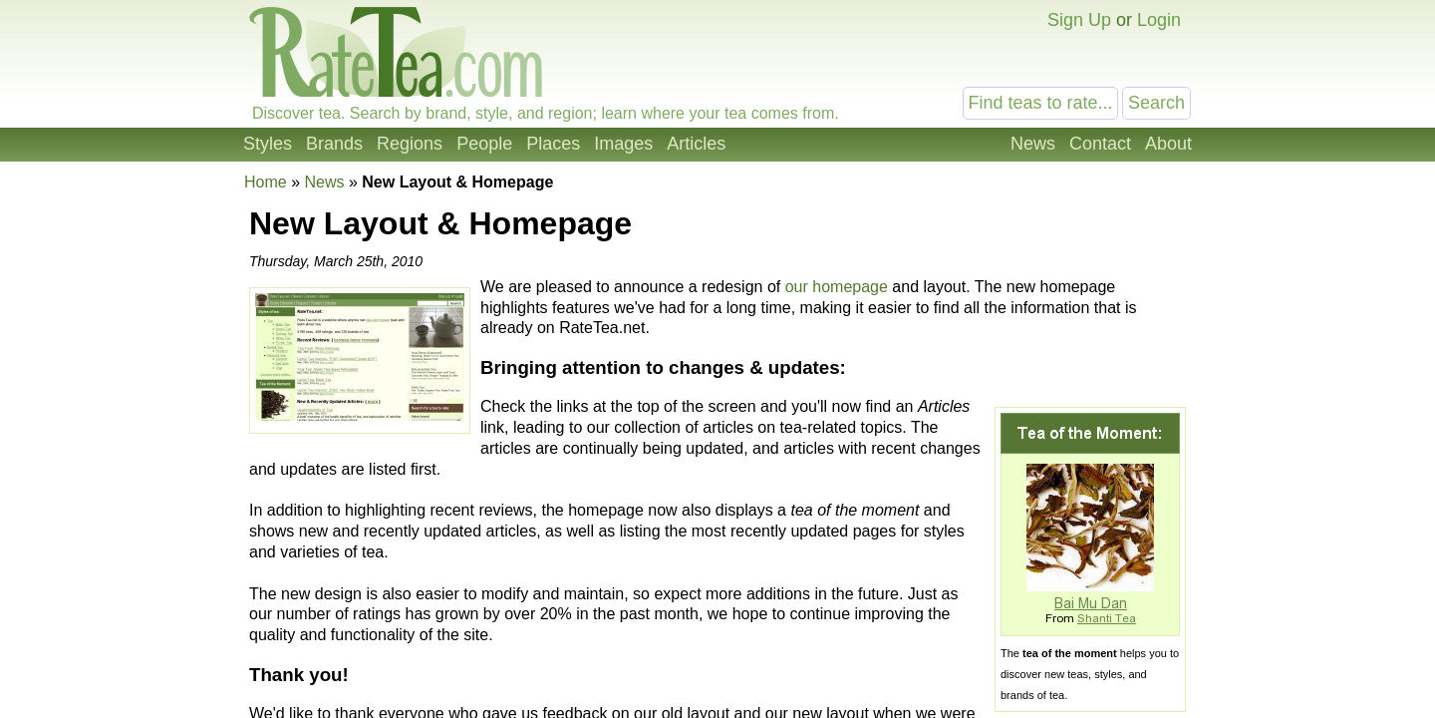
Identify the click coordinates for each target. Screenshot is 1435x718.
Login (1159, 20)
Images (623, 144)
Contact (1100, 144)
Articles (696, 144)
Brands (334, 144)
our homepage (836, 286)
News (1032, 144)
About (1168, 144)
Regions (409, 144)
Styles (267, 144)
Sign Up (1079, 20)
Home (265, 182)
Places (553, 144)
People (484, 144)
